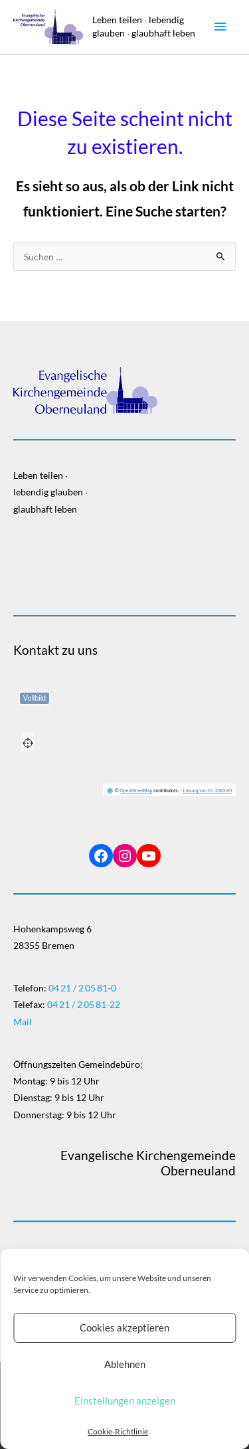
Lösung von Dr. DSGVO (207, 790)
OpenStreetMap (136, 790)
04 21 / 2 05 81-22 (83, 1004)
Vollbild (34, 698)
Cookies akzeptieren (124, 1327)
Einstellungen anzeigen (124, 1400)
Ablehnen (124, 1364)
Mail (22, 1021)
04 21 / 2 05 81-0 (82, 987)
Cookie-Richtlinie (118, 1431)
